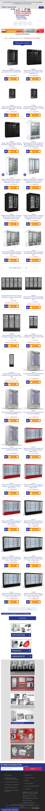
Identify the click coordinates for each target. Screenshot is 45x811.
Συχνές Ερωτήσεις (30, 778)
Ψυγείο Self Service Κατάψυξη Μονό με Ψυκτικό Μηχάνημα (12, 412)
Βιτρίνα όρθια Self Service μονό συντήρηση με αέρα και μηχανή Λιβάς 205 (11, 375)
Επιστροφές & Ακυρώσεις (12, 784)
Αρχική (6, 38)
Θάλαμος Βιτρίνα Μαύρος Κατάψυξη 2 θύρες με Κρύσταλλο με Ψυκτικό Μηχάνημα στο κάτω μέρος (11, 217)
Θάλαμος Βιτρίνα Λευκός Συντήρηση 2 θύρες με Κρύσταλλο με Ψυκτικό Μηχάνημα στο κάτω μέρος (33, 181)
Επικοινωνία (28, 775)
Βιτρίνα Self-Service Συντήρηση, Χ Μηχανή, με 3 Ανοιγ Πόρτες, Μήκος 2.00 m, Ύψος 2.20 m (11, 595)
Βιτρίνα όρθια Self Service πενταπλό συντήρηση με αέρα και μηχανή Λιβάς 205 (11, 297)
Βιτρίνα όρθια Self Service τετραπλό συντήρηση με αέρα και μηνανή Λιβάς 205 (33, 298)
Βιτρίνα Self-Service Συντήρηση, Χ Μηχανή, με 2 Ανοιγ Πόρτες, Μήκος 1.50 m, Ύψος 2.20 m (11, 559)
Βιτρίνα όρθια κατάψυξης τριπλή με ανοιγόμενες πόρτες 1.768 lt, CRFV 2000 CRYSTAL (33, 72)
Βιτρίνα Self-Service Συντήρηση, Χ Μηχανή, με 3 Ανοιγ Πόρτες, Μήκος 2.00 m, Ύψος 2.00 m (33, 559)
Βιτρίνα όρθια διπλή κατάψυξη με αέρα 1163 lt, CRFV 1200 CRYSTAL (11, 71)
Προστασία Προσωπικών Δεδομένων (11, 790)
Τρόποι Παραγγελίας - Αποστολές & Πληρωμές (11, 778)
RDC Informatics (35, 808)
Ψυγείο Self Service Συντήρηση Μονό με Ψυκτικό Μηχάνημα (11, 449)
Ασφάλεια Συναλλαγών (11, 787)
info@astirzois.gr (31, 802)
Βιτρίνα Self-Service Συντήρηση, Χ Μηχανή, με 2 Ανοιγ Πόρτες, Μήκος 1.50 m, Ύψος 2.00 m (33, 522)
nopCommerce (14, 808)
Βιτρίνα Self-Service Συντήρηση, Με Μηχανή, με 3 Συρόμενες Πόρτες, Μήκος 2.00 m (11, 486)
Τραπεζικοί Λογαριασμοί (11, 782)
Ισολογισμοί (28, 788)
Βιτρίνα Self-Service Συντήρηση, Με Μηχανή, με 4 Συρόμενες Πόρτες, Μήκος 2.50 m (33, 486)
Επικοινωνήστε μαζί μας (10, 810)
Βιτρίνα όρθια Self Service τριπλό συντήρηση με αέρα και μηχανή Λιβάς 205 (11, 337)
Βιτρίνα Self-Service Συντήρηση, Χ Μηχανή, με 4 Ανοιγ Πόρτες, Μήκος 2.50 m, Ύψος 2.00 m (33, 595)
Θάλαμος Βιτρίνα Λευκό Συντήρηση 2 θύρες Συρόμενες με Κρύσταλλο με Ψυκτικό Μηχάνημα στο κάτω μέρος (33, 144)
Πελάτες (27, 780)
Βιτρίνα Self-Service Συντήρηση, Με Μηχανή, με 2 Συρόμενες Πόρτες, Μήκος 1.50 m (33, 450)
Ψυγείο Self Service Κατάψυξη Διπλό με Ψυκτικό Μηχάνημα (33, 374)
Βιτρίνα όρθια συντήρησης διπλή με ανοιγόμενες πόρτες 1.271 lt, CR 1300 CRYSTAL (33, 108)
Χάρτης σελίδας (29, 783)
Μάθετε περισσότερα (9, 7)
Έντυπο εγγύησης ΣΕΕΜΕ (32, 786)
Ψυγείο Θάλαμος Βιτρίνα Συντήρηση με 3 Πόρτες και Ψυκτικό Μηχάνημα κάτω (12, 253)
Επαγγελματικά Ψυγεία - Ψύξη (15, 38)
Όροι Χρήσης (8, 775)
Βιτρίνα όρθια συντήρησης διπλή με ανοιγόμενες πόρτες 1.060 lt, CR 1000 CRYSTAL (11, 108)
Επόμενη (29, 609)
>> (35, 609)
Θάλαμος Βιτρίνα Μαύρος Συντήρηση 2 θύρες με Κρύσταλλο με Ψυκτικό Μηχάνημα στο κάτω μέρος (33, 217)
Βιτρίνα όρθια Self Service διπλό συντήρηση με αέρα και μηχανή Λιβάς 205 (33, 337)
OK (41, 7)
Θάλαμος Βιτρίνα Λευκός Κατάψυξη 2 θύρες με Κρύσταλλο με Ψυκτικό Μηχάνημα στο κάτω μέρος (11, 181)
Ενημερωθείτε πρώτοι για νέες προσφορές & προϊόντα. (15, 766)
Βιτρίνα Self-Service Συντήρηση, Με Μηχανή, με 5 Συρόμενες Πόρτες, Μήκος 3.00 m (11, 522)
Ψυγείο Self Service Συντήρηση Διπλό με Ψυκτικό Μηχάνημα (33, 412)
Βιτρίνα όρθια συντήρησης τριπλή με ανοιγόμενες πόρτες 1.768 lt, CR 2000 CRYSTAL (11, 144)
